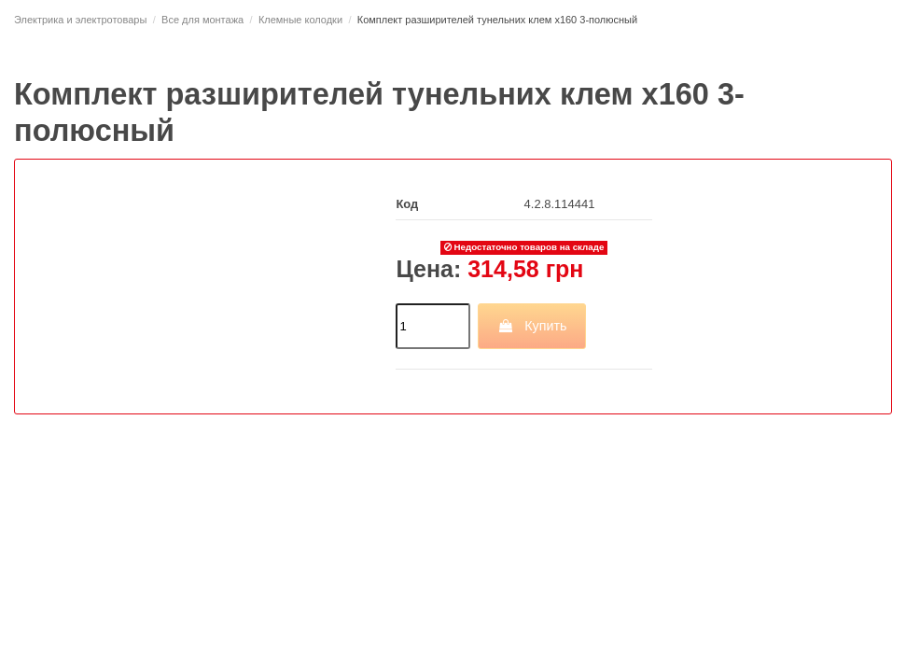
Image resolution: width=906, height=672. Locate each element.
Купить (532, 325)
